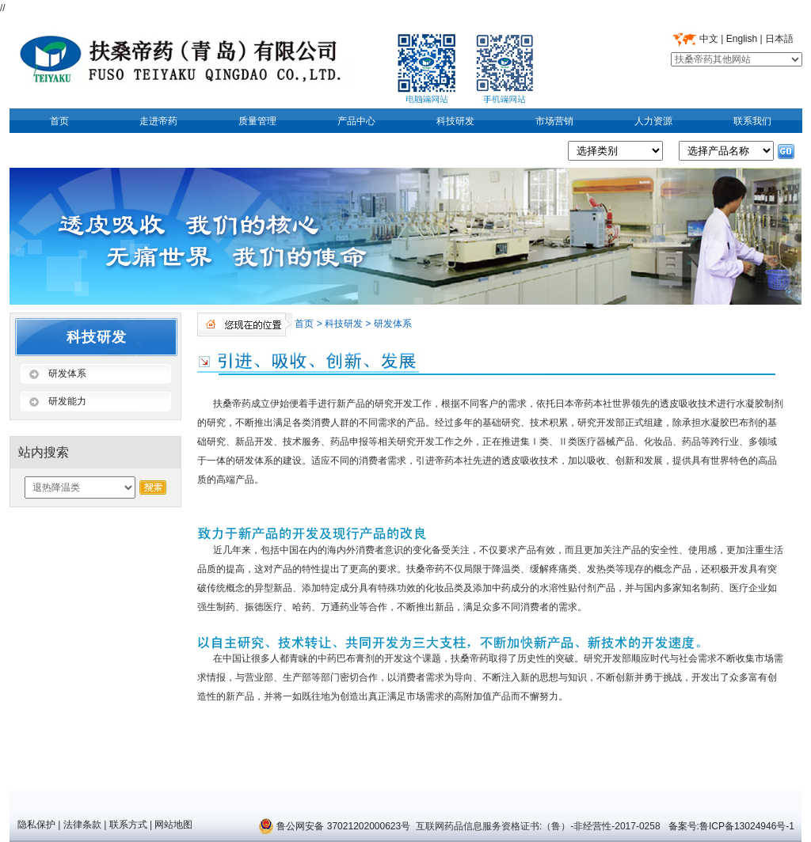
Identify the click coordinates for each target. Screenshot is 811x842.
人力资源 (653, 121)
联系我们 (752, 121)
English (741, 38)
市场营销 (554, 121)
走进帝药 (158, 121)
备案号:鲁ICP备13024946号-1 (729, 826)
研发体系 (393, 323)
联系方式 (128, 824)
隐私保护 (36, 824)
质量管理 (257, 121)
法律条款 (82, 824)
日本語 (779, 38)
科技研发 (455, 121)
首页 (59, 121)
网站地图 (173, 824)
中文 (708, 38)
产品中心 (356, 121)
